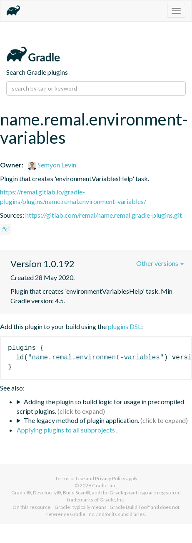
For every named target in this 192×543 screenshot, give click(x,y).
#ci (5, 229)
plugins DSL (124, 326)
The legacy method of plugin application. (81, 420)
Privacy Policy (110, 478)
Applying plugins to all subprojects (66, 430)
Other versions (160, 263)
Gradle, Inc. (104, 485)
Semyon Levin (52, 165)
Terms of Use (70, 478)
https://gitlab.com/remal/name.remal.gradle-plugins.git (103, 215)
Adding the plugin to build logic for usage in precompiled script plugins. (100, 406)
